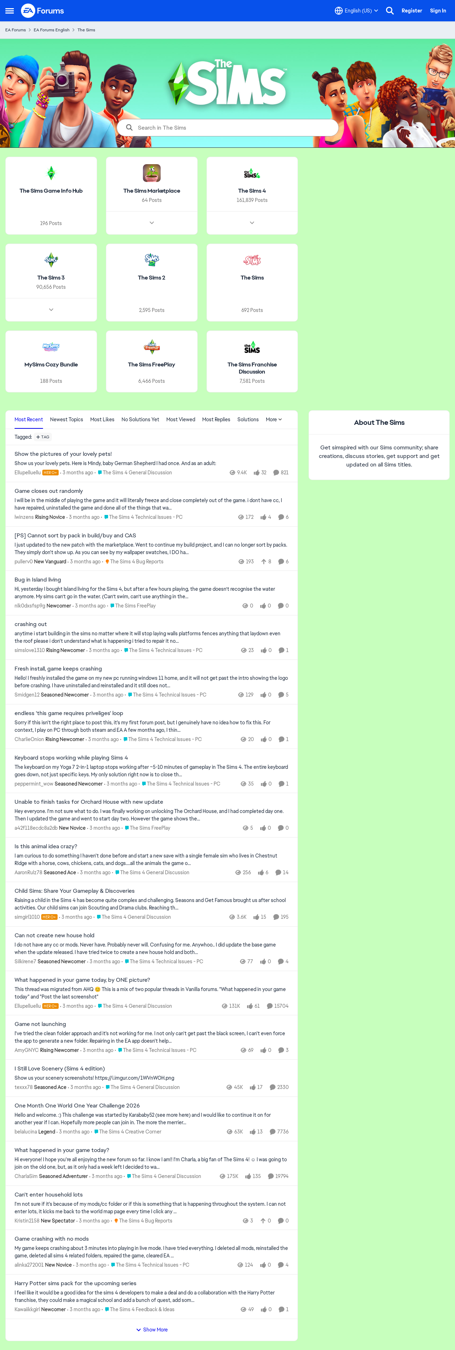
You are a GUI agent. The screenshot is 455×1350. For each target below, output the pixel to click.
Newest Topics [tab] (66, 419)
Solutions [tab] (248, 419)
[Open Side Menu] (9, 10)
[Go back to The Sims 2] (151, 278)
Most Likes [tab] (102, 419)
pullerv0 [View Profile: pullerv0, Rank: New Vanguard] (24, 561)
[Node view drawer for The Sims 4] (252, 223)
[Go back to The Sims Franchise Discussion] (252, 368)
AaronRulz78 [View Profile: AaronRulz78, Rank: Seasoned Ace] (28, 872)
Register (412, 10)
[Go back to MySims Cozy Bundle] (51, 364)
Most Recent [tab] (29, 419)
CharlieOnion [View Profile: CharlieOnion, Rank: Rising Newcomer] (29, 739)
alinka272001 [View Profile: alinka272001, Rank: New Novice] (29, 1265)
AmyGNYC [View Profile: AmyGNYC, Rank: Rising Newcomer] (27, 1050)
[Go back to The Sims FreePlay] (151, 364)
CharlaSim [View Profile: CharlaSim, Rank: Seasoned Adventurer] (26, 1176)
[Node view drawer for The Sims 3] (51, 309)
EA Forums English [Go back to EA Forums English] (52, 30)
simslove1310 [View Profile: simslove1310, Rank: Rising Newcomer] (30, 650)
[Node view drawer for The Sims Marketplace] (152, 223)
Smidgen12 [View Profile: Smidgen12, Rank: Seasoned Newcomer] (27, 695)
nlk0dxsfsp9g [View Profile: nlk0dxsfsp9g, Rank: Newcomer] (30, 606)
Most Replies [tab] (216, 419)
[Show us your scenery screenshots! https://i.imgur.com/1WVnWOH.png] (152, 1078)
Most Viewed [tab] (180, 419)
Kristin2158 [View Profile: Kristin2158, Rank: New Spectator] (27, 1220)
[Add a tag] (43, 437)
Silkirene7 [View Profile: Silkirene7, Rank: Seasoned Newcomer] (25, 961)
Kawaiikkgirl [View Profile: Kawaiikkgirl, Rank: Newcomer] (27, 1309)
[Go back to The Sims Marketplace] (151, 191)
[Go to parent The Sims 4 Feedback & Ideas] (138, 1309)
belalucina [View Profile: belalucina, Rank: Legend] (26, 1132)
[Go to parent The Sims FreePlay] (131, 606)
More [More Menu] (274, 419)
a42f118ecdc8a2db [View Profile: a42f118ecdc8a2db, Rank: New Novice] (36, 828)
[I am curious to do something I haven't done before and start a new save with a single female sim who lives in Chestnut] (152, 859)
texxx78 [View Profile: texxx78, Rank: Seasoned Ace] (24, 1087)
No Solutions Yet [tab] (140, 419)
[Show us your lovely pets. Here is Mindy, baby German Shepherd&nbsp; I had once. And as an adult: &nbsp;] (152, 463)
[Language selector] (356, 11)
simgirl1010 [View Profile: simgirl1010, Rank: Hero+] (27, 917)
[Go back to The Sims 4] (252, 191)
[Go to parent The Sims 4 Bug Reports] (133, 561)
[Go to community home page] (42, 11)
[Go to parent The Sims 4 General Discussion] (133, 472)
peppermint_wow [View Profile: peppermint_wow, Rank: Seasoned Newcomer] (34, 783)
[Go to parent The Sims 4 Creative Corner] (126, 1132)
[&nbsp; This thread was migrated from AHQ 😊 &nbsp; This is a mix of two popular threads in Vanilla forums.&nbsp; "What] (152, 992)
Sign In (438, 10)
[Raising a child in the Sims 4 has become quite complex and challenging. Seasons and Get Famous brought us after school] (152, 904)
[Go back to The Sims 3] (51, 278)
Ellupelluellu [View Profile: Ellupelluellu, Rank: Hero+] (28, 472)
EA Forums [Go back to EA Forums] (15, 30)
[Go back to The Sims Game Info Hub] (51, 191)
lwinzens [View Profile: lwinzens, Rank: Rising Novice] (24, 517)
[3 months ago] (76, 472)
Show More (152, 1329)
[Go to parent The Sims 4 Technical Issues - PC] (142, 517)
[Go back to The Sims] (252, 278)
